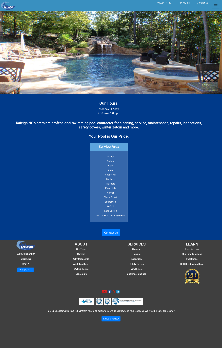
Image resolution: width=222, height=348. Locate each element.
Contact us (111, 232)
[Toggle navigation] (216, 5)
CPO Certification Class (192, 264)
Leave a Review (111, 318)
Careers (81, 254)
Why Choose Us (81, 259)
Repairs (136, 254)
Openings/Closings (136, 274)
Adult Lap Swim (81, 264)
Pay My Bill (184, 2)
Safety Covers (137, 264)
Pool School (192, 259)
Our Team (81, 249)
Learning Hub (192, 249)
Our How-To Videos (192, 254)
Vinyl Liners (136, 269)
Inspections (136, 259)
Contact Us (202, 2)
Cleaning (136, 249)
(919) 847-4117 (25, 270)
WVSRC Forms (81, 269)
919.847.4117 (164, 2)
